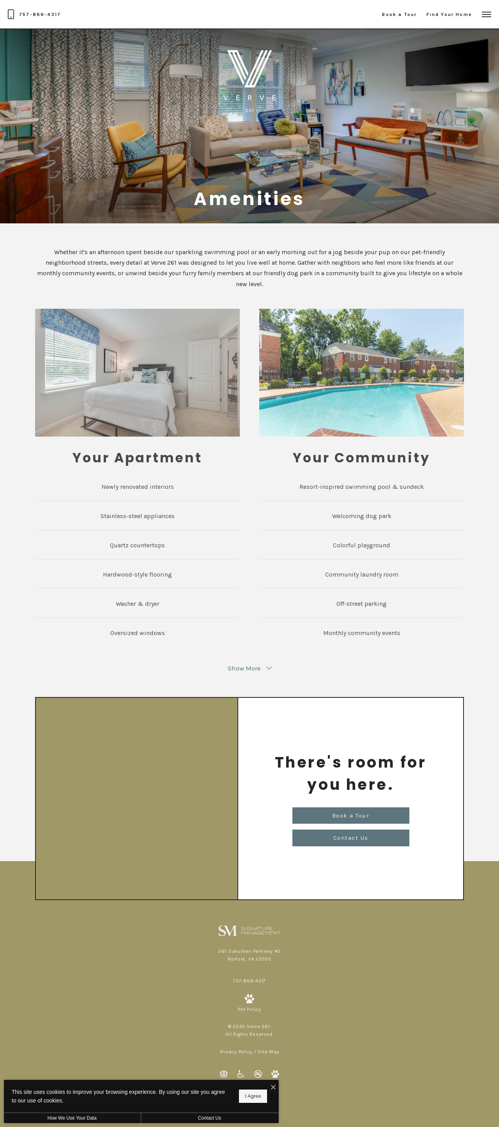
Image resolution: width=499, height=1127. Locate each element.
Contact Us (207, 1118)
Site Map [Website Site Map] (268, 1051)
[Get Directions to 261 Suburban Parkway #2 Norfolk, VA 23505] (249, 955)
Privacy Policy (236, 1051)
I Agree (251, 1096)
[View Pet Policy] (249, 1003)
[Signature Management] (250, 930)
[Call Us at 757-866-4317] (34, 14)
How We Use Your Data (71, 1118)
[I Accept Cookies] (271, 1087)
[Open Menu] (486, 14)
